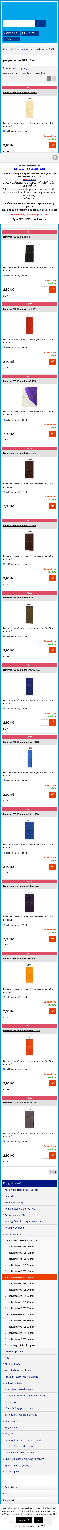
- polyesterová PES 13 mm (20, 1258)
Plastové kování (13, 1364)
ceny (25, 68)
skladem (27, 73)
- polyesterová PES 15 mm (20, 1271)
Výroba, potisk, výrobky (17, 1465)
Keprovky (10, 1196)
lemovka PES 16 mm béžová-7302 (20, 92)
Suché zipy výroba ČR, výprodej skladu (25, 1395)
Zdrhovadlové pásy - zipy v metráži (23, 1439)
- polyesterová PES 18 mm (20, 1283)
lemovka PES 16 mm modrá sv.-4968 (21, 814)
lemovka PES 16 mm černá (16, 236)
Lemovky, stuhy (27, 48)
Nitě (7, 1357)
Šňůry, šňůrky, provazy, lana (19, 1408)
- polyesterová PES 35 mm (20, 1332)
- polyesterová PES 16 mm (20, 1277)
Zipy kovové (11, 1427)
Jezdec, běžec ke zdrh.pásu (19, 1446)
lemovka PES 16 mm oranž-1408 (19, 958)
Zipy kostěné (11, 1420)
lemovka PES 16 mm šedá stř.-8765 (20, 1102)
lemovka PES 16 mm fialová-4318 (19, 381)
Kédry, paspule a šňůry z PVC (20, 1208)
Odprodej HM (12, 1471)
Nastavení (24, 1520)
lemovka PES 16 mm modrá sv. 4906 (21, 741)
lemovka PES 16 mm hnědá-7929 (19, 453)
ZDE (43, 1526)
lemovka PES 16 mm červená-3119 (20, 309)
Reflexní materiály (14, 1382)
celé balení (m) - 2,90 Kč (15, 131)
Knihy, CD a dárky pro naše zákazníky (24, 1458)
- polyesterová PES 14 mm (20, 1265)
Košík (7, 39)
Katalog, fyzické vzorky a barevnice (23, 1221)
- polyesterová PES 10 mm (20, 1246)
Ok (38, 1520)
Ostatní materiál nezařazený (19, 1452)
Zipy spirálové (12, 1433)
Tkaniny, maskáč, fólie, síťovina (21, 1414)
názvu (16, 68)
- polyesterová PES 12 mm (20, 1252)
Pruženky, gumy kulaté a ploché (21, 1376)
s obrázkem (41, 73)
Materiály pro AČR (14, 1351)
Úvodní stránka (10, 48)
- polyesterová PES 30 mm (20, 1320)
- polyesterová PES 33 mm (20, 1326)
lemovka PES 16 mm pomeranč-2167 (21, 1030)
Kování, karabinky (14, 1202)
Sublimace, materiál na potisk (20, 1389)
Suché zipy (10, 1402)
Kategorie (10, 33)
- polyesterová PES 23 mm (20, 1302)
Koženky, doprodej (14, 1227)
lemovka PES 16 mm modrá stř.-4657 (21, 669)
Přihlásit (28, 33)
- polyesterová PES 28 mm (20, 1314)
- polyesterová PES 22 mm (20, 1295)
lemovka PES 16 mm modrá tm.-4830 (21, 886)
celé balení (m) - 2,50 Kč (15, 275)
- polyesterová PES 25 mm (20, 1308)
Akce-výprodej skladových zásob (21, 1189)
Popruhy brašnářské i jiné (18, 1370)
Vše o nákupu (10, 1487)
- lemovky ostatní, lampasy (21, 1345)
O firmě (7, 1493)
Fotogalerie (9, 1499)
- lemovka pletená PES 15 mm (22, 1240)
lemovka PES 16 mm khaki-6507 (19, 597)
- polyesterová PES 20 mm (20, 1289)
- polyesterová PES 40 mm (20, 1339)
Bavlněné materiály (15, 1215)
